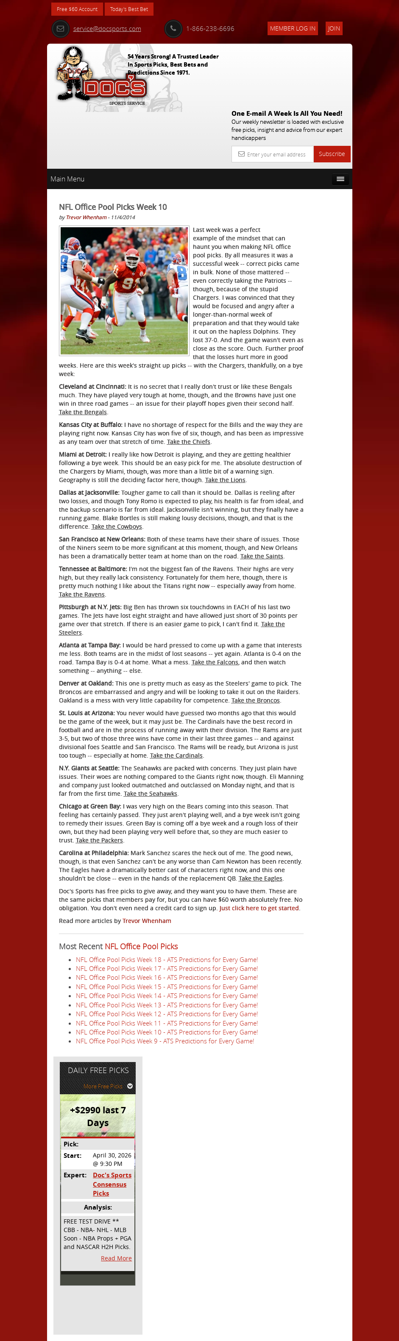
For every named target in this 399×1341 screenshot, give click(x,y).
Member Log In (292, 28)
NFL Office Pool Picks (141, 1115)
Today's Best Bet (139, 10)
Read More (320, 337)
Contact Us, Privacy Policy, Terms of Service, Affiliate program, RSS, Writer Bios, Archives (250, 1331)
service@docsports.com (96, 28)
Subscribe (332, 91)
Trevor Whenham (86, 154)
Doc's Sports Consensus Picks (315, 263)
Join (334, 28)
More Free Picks (314, 165)
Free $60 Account (80, 10)
